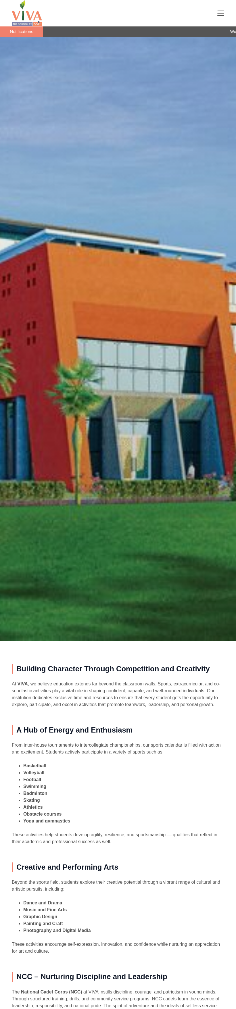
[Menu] (220, 13)
